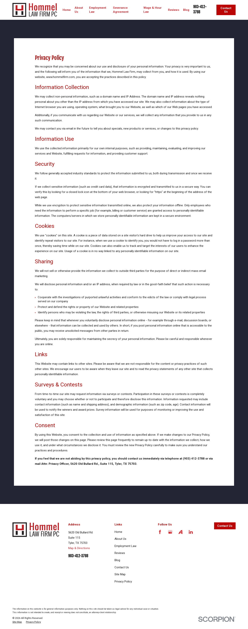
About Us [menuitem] (79, 10)
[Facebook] (160, 532)
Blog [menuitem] (186, 10)
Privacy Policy (123, 581)
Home (118, 532)
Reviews (120, 553)
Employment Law (125, 546)
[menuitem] (17, 622)
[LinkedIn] (191, 532)
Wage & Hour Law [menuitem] (152, 10)
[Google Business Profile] (170, 532)
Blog (117, 560)
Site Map (120, 574)
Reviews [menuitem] (173, 10)
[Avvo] (180, 532)
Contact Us (225, 9)
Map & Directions (79, 548)
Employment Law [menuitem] (97, 10)
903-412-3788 (78, 556)
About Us (120, 539)
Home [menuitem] (67, 10)
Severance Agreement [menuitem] (120, 10)
